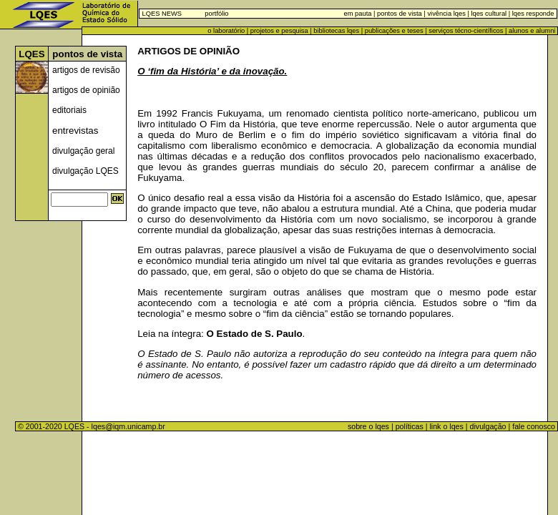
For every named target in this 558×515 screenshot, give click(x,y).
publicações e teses (394, 30)
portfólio (216, 13)
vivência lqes (446, 13)
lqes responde (532, 13)
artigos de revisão (86, 70)
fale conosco (534, 426)
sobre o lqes (368, 426)
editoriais (69, 110)
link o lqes (446, 426)
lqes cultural (487, 13)
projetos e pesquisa (279, 30)
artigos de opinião (86, 90)
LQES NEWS (162, 13)
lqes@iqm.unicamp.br (128, 426)
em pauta (358, 13)
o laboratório (226, 30)
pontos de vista (399, 13)
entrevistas (75, 130)
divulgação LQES (85, 171)
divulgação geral (83, 151)
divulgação (488, 426)
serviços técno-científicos (466, 30)
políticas (410, 426)
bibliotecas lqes (336, 30)
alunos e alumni (532, 30)
